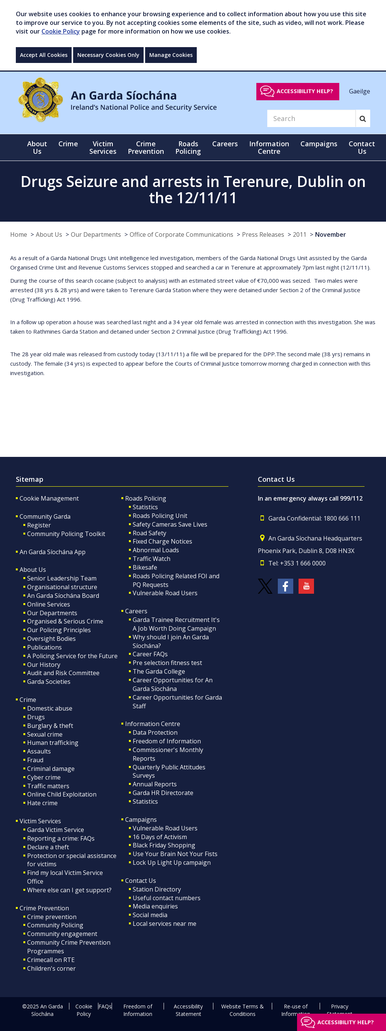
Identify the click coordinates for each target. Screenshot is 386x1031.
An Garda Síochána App (53, 552)
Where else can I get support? (69, 890)
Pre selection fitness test (167, 663)
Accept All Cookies (43, 54)
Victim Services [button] (102, 147)
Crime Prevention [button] (146, 147)
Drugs (36, 717)
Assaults (39, 751)
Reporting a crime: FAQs (61, 838)
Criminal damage (51, 768)
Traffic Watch (151, 559)
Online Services (48, 604)
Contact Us (140, 880)
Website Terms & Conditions (242, 1010)
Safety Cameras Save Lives (170, 524)
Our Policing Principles (59, 630)
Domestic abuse (49, 708)
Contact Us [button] (362, 147)
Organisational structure (62, 587)
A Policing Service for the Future (72, 656)
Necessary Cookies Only (108, 54)
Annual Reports (155, 784)
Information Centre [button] (269, 147)
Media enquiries (155, 906)
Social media (150, 915)
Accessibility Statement (188, 1010)
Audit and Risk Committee (63, 673)
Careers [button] (225, 143)
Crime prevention (52, 917)
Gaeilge (359, 91)
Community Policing (55, 925)
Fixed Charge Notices (162, 541)
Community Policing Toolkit (66, 534)
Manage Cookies (171, 54)
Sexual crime (45, 734)
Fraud (35, 760)
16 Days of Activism (160, 837)
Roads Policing (145, 498)
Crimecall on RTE (51, 960)
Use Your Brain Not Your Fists (175, 854)
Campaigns (141, 819)
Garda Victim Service (55, 830)
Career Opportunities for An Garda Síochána (173, 684)
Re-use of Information (295, 1010)
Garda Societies (48, 681)
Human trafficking (52, 742)
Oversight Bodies (51, 638)
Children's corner (51, 968)
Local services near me (164, 923)
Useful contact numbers (167, 898)
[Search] (311, 118)
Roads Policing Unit (160, 516)
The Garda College (159, 671)
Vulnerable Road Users (165, 593)
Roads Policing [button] (188, 147)
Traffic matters (48, 786)
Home (18, 234)
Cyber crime (44, 777)
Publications (44, 647)
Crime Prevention (44, 908)
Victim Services (40, 821)
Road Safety (149, 533)
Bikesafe (145, 567)
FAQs (105, 1006)
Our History (43, 664)
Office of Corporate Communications (181, 234)
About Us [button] (37, 147)
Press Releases (263, 234)
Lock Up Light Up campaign (172, 862)
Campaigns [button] (318, 143)
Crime (28, 700)
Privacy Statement (339, 1010)
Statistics (145, 507)
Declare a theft (48, 847)
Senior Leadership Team (61, 578)
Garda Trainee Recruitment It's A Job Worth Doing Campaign (176, 624)
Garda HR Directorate (163, 793)
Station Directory (157, 889)
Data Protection (155, 732)
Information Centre (152, 724)
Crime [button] (68, 143)
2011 (299, 234)
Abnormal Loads (156, 550)
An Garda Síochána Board (63, 595)
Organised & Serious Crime (65, 621)
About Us (49, 234)
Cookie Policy (60, 31)
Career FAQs (150, 654)
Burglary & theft (50, 726)
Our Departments (96, 234)
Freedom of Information (167, 741)
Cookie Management (49, 498)
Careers (136, 611)
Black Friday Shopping (164, 845)
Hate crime (42, 803)
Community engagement (62, 934)
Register (39, 525)
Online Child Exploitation (61, 794)
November (330, 234)
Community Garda (45, 516)
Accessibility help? (305, 91)
